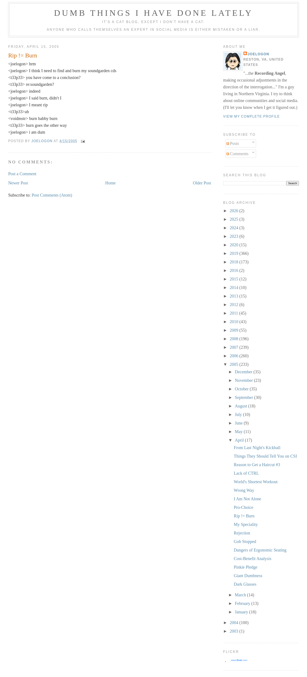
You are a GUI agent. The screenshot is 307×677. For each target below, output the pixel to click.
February (243, 603)
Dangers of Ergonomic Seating (260, 550)
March (241, 594)
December (244, 371)
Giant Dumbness (248, 575)
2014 (234, 287)
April (240, 440)
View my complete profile (251, 116)
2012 (234, 304)
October (242, 389)
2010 (234, 321)
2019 (234, 253)
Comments (237, 153)
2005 (234, 364)
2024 (234, 227)
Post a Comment (22, 173)
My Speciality (246, 524)
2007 (234, 347)
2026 (234, 210)
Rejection (242, 533)
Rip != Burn (244, 516)
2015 (234, 279)
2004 (234, 622)
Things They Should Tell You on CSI (265, 456)
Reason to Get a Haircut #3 (257, 464)
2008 (234, 338)
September (244, 397)
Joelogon (258, 54)
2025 (234, 219)
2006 (234, 355)
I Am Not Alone (247, 498)
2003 (234, 631)
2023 (234, 236)
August (241, 406)
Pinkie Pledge (246, 567)
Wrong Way (244, 490)
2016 (234, 270)
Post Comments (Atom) (52, 195)
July (239, 414)
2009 (234, 330)
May (239, 431)
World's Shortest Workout (256, 481)
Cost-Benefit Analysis (252, 558)
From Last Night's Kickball (257, 447)
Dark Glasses (245, 584)
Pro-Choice (243, 507)
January (242, 612)
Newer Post (18, 183)
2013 (234, 296)
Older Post (202, 183)
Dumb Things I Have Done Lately (153, 13)
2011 (234, 313)
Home (110, 183)
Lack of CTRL (246, 473)
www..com (239, 660)
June (239, 423)
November (244, 380)
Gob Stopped (245, 541)
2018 (234, 262)
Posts (232, 143)
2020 (234, 244)
